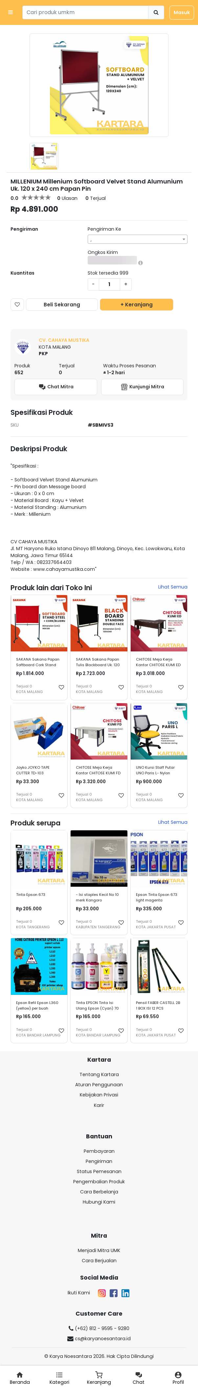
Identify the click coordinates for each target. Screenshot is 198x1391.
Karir (99, 1105)
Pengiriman (99, 1161)
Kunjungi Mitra (142, 387)
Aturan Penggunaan (99, 1084)
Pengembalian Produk (99, 1181)
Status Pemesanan (99, 1171)
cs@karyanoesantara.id (99, 1338)
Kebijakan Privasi (99, 1095)
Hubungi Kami (99, 1202)
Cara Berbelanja (99, 1191)
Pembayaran (99, 1151)
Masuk (182, 12)
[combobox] (137, 239)
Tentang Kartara (99, 1074)
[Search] (85, 12)
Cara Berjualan (99, 1260)
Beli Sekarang (62, 304)
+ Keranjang (137, 304)
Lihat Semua (172, 587)
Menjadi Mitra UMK (99, 1250)
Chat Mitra (56, 387)
